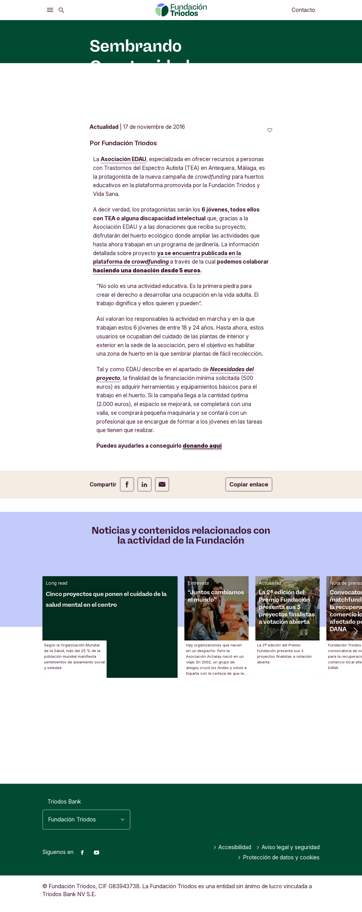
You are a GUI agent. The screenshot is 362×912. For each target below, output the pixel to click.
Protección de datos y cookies (279, 857)
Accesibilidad (232, 847)
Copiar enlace (248, 576)
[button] (355, 723)
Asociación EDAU (123, 251)
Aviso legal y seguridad (288, 847)
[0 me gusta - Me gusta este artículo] (269, 222)
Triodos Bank (64, 801)
